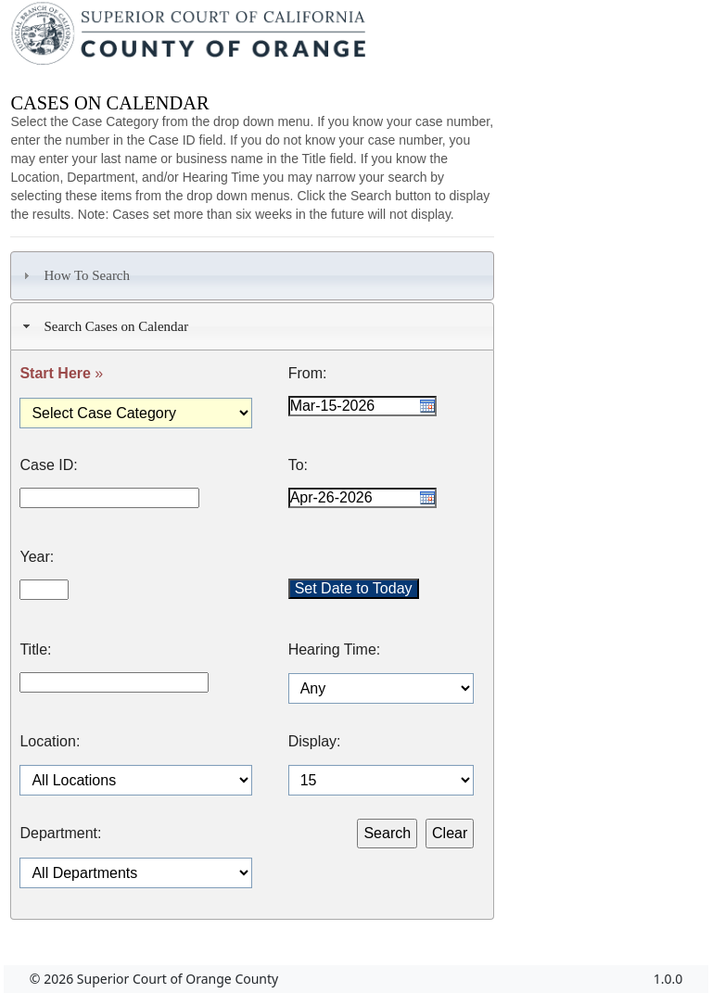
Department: (60, 833)
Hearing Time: (334, 650)
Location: (49, 741)
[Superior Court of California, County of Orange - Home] (190, 38)
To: (298, 465)
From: (307, 373)
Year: (36, 557)
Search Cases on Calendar (103, 326)
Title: (35, 650)
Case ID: (48, 465)
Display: (314, 741)
